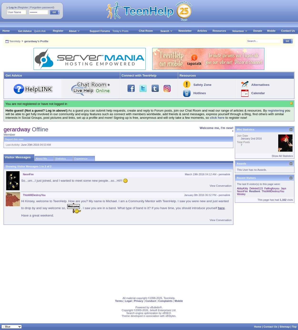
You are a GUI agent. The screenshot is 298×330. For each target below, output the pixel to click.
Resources (219, 30)
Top (294, 326)
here (221, 208)
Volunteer (238, 31)
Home (6, 30)
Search (166, 31)
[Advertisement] (147, 259)
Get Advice (25, 31)
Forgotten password (41, 7)
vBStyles (170, 316)
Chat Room (146, 30)
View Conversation (220, 185)
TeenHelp (14, 41)
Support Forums (100, 31)
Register (23, 7)
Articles (202, 30)
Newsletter (185, 30)
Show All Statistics (282, 156)
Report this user (14, 139)
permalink (224, 174)
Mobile (271, 30)
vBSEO (166, 313)
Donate (257, 30)
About (73, 31)
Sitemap (285, 326)
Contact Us (288, 30)
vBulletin (155, 307)
